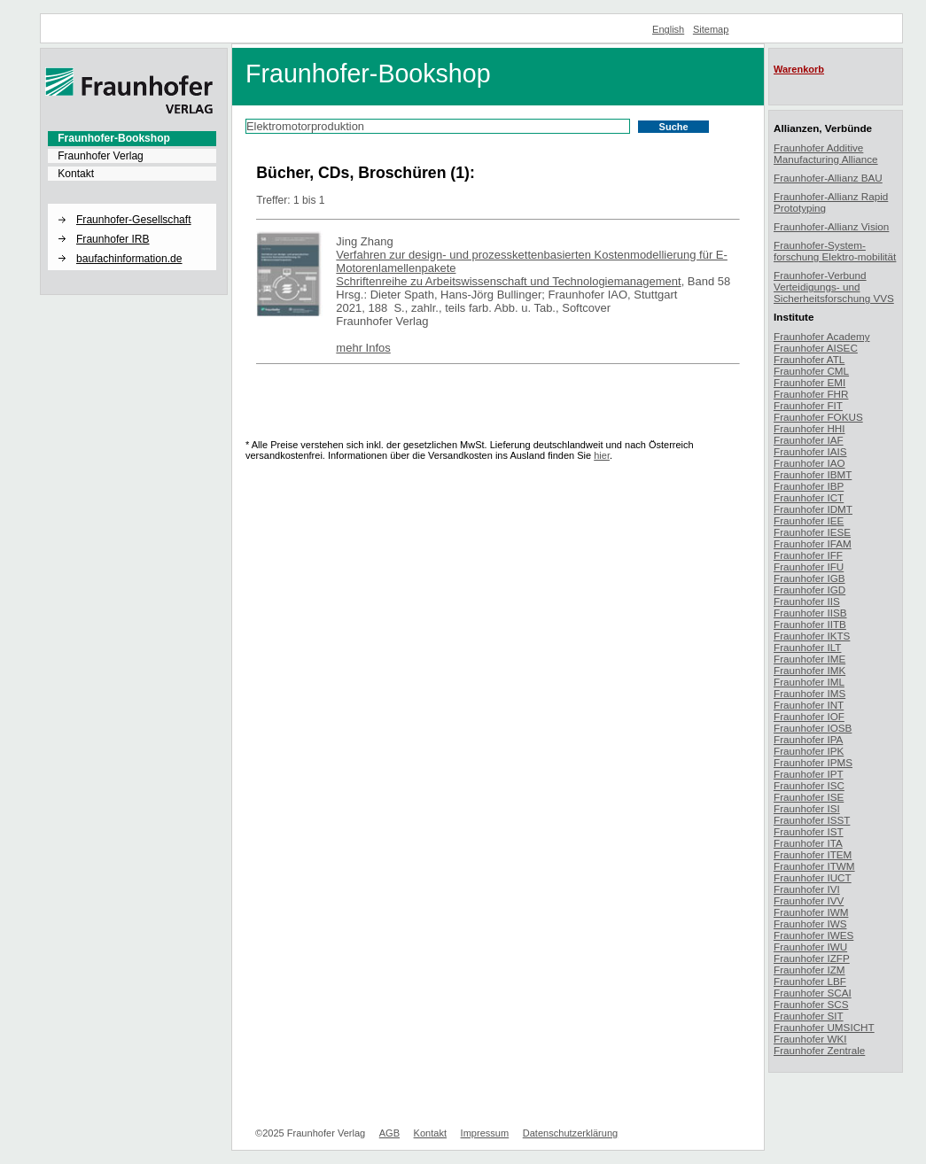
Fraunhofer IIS (807, 601)
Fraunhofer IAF (809, 440)
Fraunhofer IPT (809, 774)
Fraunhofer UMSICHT (824, 1027)
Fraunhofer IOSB (813, 727)
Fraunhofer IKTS (812, 635)
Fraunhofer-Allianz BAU (828, 177)
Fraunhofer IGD (809, 589)
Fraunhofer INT (809, 704)
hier (602, 455)
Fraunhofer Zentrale (819, 1050)
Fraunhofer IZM (809, 969)
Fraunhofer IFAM (813, 543)
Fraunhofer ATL (809, 359)
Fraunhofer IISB (810, 612)
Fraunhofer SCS (811, 1004)
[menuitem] (132, 138)
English (668, 29)
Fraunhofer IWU (810, 946)
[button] (132, 205)
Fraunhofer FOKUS (818, 417)
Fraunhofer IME (809, 658)
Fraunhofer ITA (808, 843)
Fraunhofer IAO (809, 463)
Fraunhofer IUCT (813, 877)
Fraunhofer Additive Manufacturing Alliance (826, 153)
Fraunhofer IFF (808, 555)
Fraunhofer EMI (809, 382)
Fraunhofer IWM (811, 912)
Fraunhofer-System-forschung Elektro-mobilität (835, 250)
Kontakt (76, 173)
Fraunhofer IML (809, 681)
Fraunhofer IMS (809, 693)
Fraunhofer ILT (807, 647)
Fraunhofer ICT (809, 497)
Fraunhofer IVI (807, 889)
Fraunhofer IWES (813, 935)
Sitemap (711, 29)
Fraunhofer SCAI (813, 992)
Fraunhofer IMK (809, 670)
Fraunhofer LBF (810, 981)
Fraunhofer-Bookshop (114, 138)
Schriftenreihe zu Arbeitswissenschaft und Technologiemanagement (508, 281)
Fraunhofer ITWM (814, 866)
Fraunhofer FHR (811, 394)
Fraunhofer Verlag (101, 156)
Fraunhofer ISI (807, 808)
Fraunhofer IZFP (812, 958)
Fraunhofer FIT (808, 405)
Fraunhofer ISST (812, 820)
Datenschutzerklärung (570, 1133)
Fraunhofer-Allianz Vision (831, 226)
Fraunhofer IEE (809, 520)
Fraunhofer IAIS (810, 451)
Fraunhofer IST (809, 831)
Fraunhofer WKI (810, 1038)
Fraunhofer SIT (809, 1015)
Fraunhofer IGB (809, 578)
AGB (389, 1133)
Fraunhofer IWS (810, 923)
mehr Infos (363, 347)
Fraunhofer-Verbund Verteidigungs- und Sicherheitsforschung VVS (834, 286)
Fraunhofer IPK (809, 751)
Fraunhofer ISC (809, 785)
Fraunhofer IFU (809, 566)
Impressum (485, 1133)
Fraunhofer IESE (812, 532)
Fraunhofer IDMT (813, 509)
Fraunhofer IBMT (813, 474)
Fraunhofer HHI (809, 428)
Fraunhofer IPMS (813, 762)
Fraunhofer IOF (809, 716)
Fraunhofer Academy (822, 336)
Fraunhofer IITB (810, 624)
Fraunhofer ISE (809, 797)
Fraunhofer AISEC (816, 347)
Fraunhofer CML (811, 370)
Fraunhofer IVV (809, 900)
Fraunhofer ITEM (813, 854)
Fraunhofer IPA (808, 739)
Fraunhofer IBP (809, 486)
